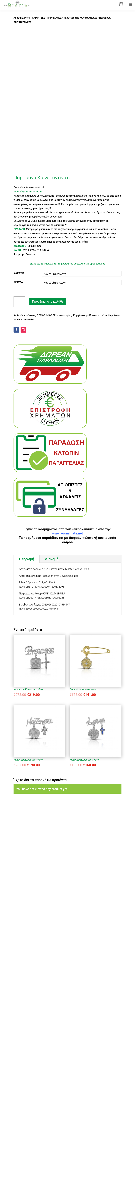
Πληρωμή (26, 559)
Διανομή (51, 559)
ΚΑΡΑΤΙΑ (19, 273)
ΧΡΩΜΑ (18, 282)
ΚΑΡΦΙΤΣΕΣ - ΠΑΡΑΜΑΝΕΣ (47, 17)
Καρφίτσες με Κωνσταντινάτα (80, 17)
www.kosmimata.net (67, 533)
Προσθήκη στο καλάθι (47, 301)
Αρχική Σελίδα (22, 17)
